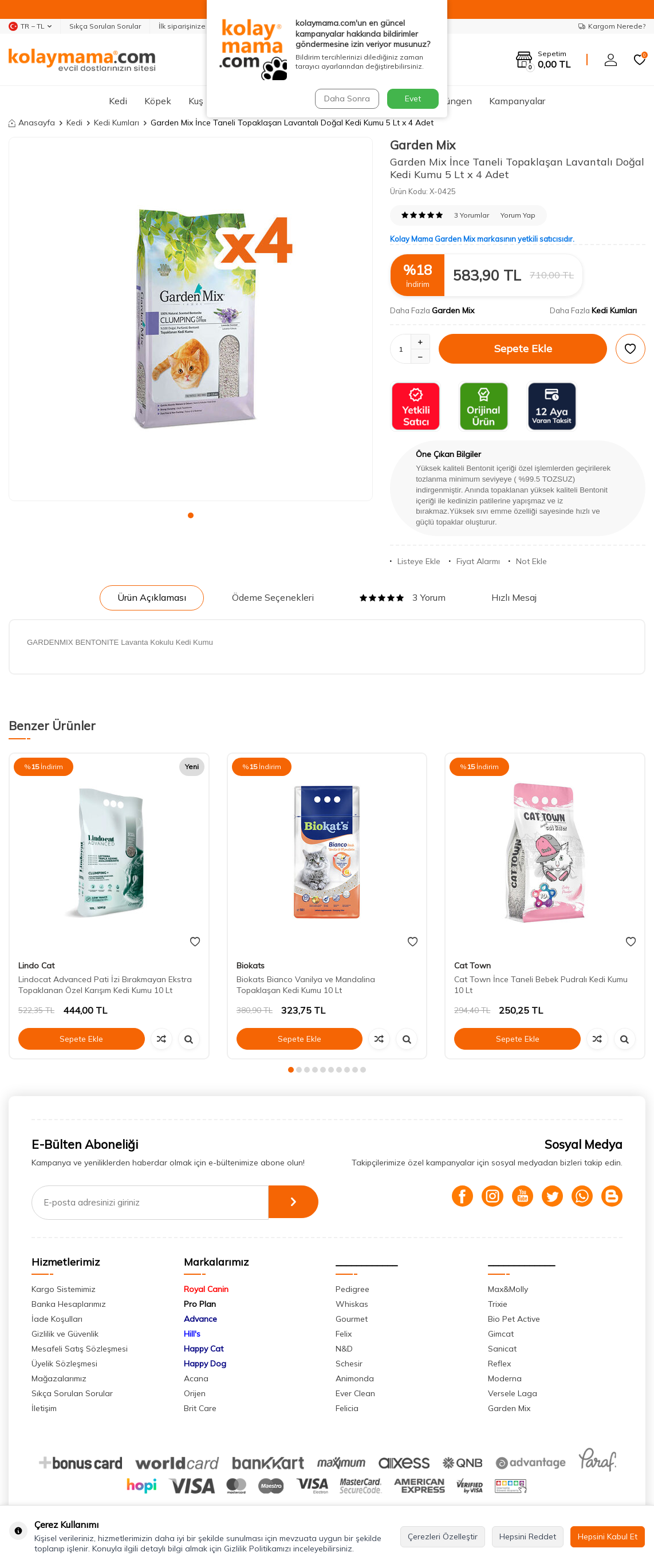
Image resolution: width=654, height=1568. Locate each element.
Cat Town (472, 965)
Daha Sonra (346, 98)
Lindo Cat (36, 965)
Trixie (497, 1304)
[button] (191, 515)
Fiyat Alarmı (474, 561)
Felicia (347, 1408)
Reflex (499, 1363)
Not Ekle (528, 561)
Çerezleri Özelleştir (443, 1536)
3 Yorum (403, 597)
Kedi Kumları (116, 122)
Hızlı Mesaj (514, 597)
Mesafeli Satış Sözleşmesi (79, 1349)
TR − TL (30, 26)
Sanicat (502, 1349)
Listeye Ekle (415, 561)
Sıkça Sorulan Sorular (105, 26)
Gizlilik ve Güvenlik (65, 1334)
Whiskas (352, 1304)
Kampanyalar (517, 101)
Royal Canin (206, 1289)
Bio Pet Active (514, 1319)
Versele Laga (512, 1393)
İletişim (44, 1408)
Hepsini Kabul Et (607, 1536)
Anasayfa (32, 122)
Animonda (355, 1378)
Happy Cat (203, 1349)
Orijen (195, 1393)
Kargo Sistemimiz (63, 1289)
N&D (344, 1349)
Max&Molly (508, 1289)
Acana (196, 1378)
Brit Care (200, 1408)
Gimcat (501, 1334)
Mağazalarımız (58, 1378)
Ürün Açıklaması (151, 597)
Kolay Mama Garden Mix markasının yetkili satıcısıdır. (482, 238)
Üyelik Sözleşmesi (64, 1363)
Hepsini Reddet (527, 1536)
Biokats (251, 965)
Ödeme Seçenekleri (273, 597)
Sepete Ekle (523, 348)
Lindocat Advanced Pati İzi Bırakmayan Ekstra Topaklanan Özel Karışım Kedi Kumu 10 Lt (105, 984)
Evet (413, 98)
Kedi (118, 101)
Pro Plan (200, 1304)
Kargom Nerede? (611, 26)
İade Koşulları (56, 1319)
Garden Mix (422, 144)
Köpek (157, 101)
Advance (200, 1319)
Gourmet (352, 1319)
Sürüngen (452, 101)
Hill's (192, 1334)
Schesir (349, 1363)
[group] (190, 319)
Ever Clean (355, 1393)
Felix (344, 1334)
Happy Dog (205, 1363)
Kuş (195, 101)
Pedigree (352, 1289)
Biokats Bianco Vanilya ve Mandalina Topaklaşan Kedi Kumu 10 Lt (306, 984)
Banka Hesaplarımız (68, 1304)
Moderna (505, 1378)
